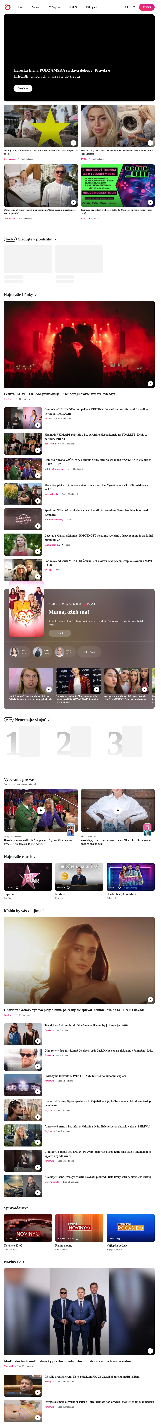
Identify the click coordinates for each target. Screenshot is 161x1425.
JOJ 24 (73, 7)
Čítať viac (23, 88)
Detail (60, 633)
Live (20, 7)
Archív (35, 7)
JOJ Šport (91, 7)
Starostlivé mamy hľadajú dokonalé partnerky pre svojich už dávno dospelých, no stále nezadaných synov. (96, 623)
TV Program (54, 7)
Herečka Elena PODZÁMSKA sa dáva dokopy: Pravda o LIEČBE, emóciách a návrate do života (62, 73)
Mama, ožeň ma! (69, 612)
